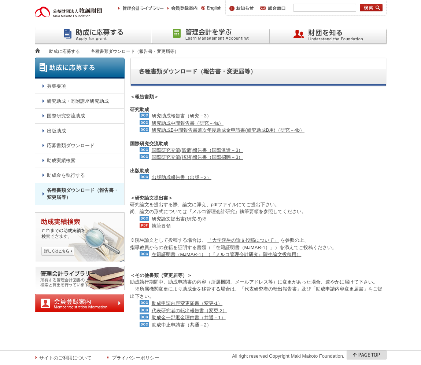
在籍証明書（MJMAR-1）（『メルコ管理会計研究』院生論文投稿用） (227, 254)
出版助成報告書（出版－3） (181, 177)
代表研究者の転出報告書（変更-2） (190, 310)
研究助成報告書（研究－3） (181, 115)
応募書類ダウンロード (71, 145)
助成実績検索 (61, 160)
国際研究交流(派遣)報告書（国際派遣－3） (197, 150)
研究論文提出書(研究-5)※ (179, 219)
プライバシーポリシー (135, 358)
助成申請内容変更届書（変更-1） (187, 303)
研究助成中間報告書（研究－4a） (188, 123)
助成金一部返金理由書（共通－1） (189, 317)
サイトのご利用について (65, 358)
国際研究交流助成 (66, 115)
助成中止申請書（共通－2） (181, 325)
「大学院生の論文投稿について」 (243, 240)
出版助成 (56, 131)
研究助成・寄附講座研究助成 (78, 101)
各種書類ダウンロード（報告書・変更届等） (82, 193)
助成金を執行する (66, 175)
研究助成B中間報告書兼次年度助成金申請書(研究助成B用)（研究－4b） (228, 130)
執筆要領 (161, 226)
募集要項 (56, 86)
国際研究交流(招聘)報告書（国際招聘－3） (197, 157)
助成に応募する (64, 51)
